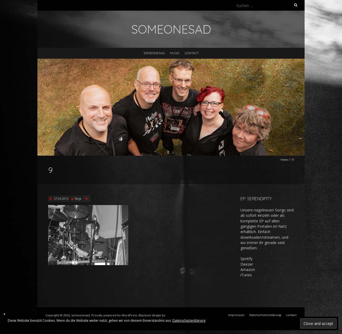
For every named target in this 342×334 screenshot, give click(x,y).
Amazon (247, 269)
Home (284, 160)
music (175, 53)
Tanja (78, 199)
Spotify (246, 258)
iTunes (246, 274)
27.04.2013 (60, 199)
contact (192, 53)
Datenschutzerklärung (188, 320)
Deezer (246, 264)
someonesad (154, 53)
